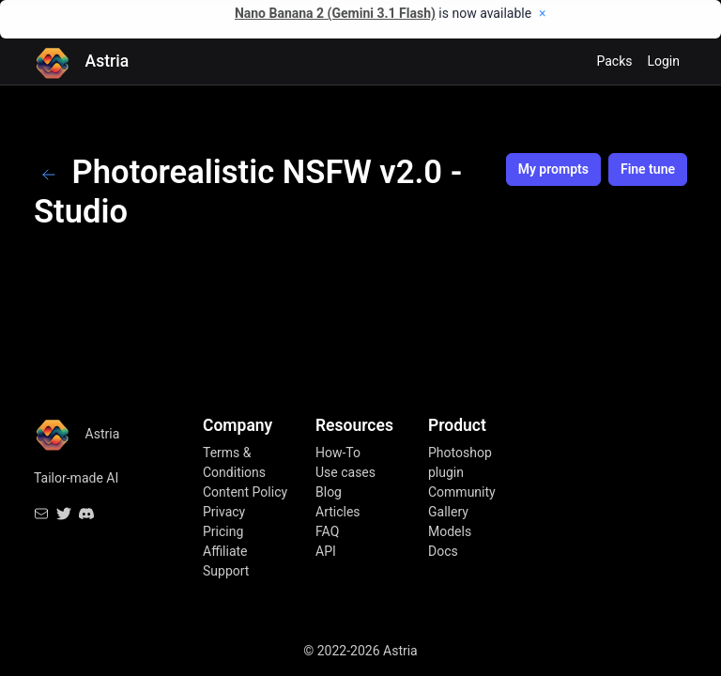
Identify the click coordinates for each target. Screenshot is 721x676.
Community (462, 491)
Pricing (223, 531)
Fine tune (648, 169)
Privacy (224, 511)
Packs (614, 61)
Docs (443, 551)
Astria (81, 61)
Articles (337, 511)
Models (449, 531)
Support (226, 570)
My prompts (553, 169)
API (325, 551)
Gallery (448, 511)
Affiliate (225, 551)
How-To (337, 452)
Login (663, 61)
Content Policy (245, 491)
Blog (328, 491)
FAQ (327, 531)
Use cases (345, 472)
